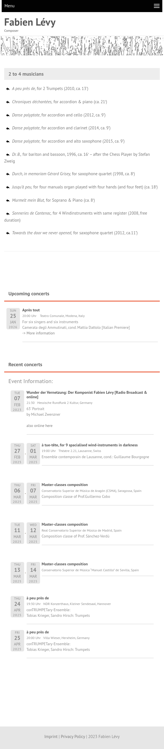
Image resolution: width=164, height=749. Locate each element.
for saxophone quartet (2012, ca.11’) (71, 232)
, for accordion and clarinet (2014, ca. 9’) (57, 128)
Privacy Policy (73, 736)
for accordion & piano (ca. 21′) (56, 101)
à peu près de (38, 597)
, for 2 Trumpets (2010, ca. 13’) (46, 88)
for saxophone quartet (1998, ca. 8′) (70, 173)
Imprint (50, 736)
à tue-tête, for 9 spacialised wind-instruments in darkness (90, 444)
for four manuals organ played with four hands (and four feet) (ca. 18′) (81, 187)
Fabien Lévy (30, 21)
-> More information (38, 333)
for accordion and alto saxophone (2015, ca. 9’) (65, 141)
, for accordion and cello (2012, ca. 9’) (55, 115)
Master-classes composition (65, 484)
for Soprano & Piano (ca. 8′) (50, 200)
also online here (40, 425)
